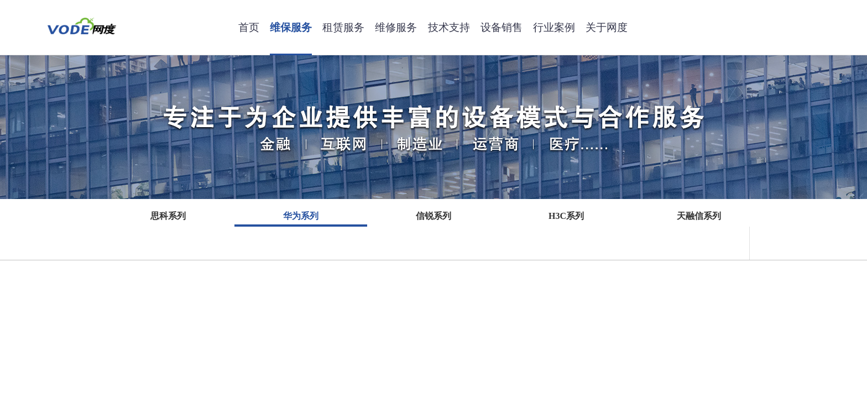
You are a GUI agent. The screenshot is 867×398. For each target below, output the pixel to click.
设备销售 (501, 27)
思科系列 (168, 216)
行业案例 (554, 27)
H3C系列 (566, 216)
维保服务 (291, 27)
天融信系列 (699, 216)
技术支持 (449, 27)
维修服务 (396, 27)
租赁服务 (343, 27)
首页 (248, 27)
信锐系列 (433, 216)
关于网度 (607, 27)
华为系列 (300, 216)
